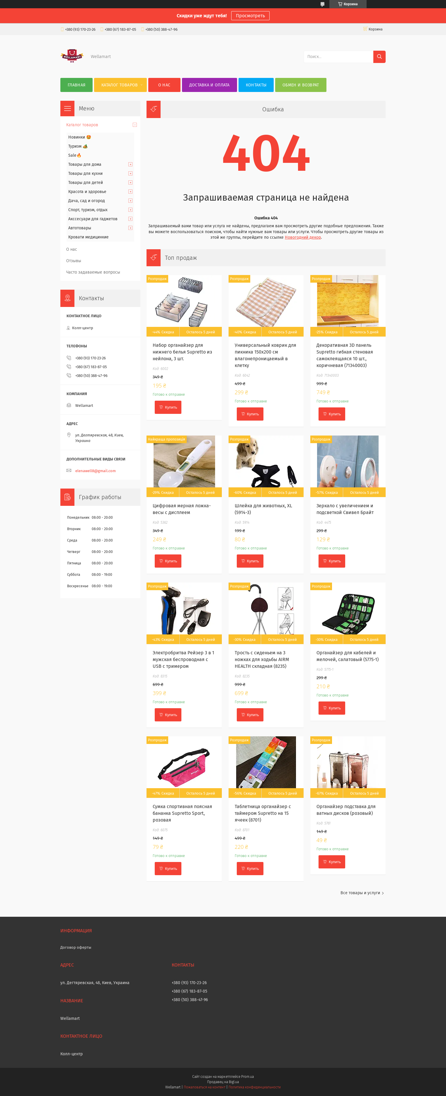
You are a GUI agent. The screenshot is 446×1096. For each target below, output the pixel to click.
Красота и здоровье (87, 191)
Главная (76, 85)
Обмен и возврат (300, 85)
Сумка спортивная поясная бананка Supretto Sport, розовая (182, 813)
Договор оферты (75, 947)
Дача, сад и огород (86, 200)
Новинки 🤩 (79, 137)
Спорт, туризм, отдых (88, 209)
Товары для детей (85, 182)
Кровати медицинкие (88, 237)
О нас (164, 85)
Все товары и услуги (360, 892)
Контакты (256, 85)
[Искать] (379, 57)
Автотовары (79, 228)
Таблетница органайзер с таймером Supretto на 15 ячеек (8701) (263, 813)
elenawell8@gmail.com (95, 471)
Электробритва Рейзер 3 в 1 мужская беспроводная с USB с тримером (183, 659)
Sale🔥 (74, 155)
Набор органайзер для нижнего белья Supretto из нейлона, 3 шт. (182, 351)
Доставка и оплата (209, 85)
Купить (171, 407)
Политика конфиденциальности (255, 1087)
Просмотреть (250, 15)
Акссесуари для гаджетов (93, 218)
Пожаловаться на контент (204, 1087)
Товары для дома (84, 164)
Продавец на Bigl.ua (223, 1082)
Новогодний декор (303, 237)
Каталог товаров (119, 85)
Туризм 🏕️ (78, 146)
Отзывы (73, 260)
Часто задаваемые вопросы (93, 272)
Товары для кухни (85, 173)
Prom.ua (247, 1077)
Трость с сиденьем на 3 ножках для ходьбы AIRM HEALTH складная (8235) (262, 659)
